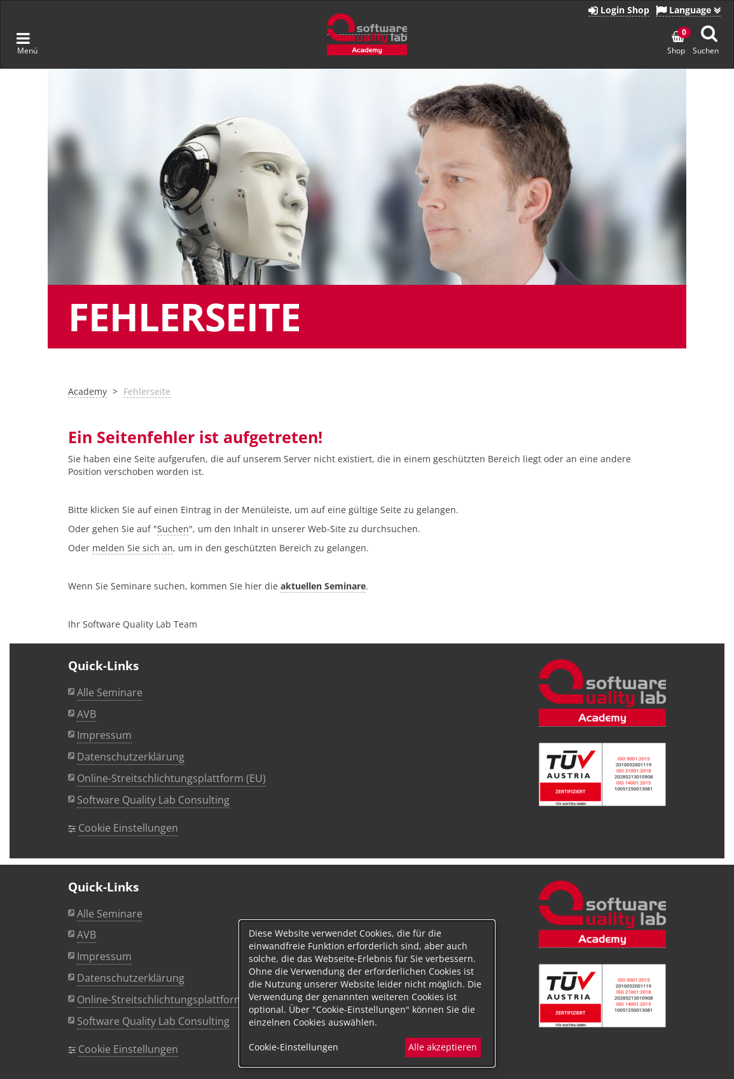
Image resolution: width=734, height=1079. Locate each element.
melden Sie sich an (132, 548)
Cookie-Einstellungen (293, 1047)
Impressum (104, 735)
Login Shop (618, 10)
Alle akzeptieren (442, 1047)
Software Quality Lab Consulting (153, 800)
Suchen (173, 529)
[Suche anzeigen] (709, 33)
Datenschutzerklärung (130, 757)
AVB (86, 714)
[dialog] (367, 993)
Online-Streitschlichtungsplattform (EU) (171, 778)
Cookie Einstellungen (128, 828)
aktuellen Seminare (323, 586)
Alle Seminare (109, 692)
